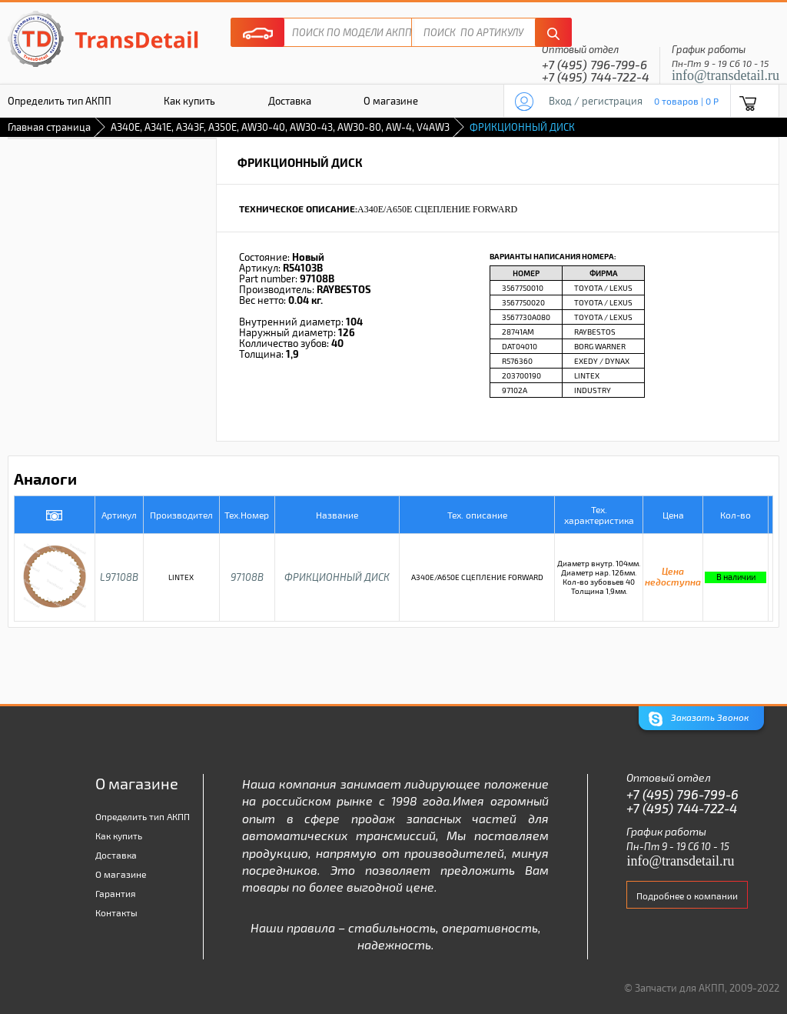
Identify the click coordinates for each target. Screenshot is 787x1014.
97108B (247, 577)
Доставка (289, 101)
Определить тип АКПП (142, 816)
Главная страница (49, 127)
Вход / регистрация (596, 101)
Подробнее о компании (687, 895)
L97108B (119, 577)
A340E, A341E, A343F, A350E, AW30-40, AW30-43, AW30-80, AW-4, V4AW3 (280, 127)
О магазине (391, 101)
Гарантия (115, 893)
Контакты (116, 912)
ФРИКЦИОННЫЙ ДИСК (337, 577)
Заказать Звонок (699, 719)
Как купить (189, 101)
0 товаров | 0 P (686, 100)
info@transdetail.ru (725, 75)
